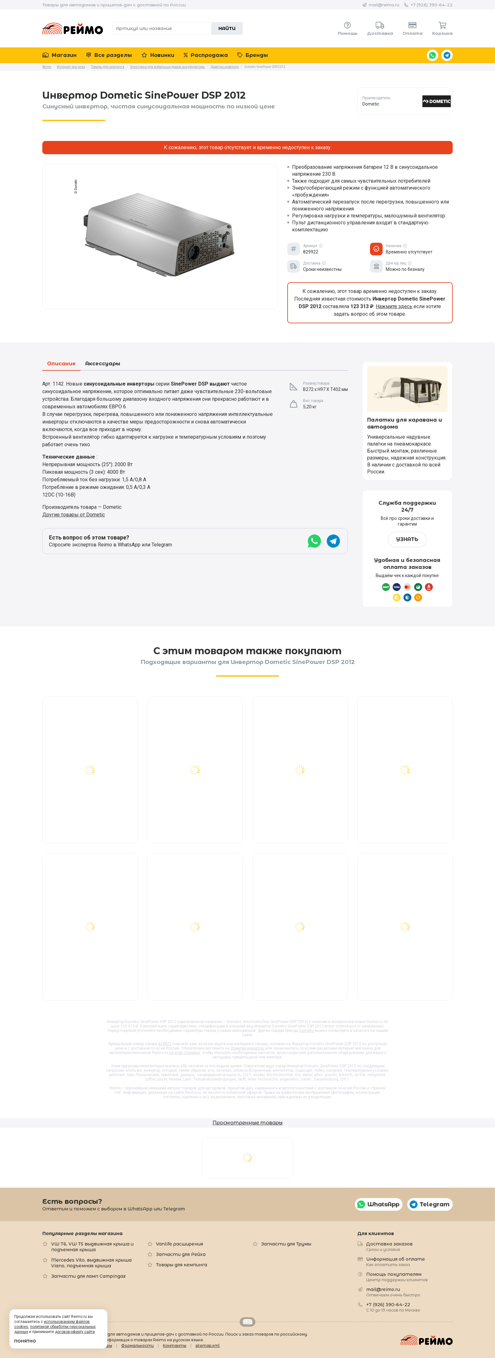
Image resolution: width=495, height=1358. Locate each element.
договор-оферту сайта (75, 1332)
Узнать (407, 539)
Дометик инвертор (247, 1048)
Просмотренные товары (247, 1123)
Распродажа (206, 55)
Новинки (157, 55)
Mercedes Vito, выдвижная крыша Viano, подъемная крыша (91, 1263)
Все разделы (109, 55)
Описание (61, 364)
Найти (227, 28)
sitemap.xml (207, 1345)
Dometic (306, 1030)
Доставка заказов (389, 1246)
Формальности (137, 1345)
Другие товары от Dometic (73, 515)
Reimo (72, 28)
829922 (164, 1044)
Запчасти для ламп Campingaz (88, 1276)
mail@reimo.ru (384, 4)
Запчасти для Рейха (181, 1254)
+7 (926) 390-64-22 (431, 4)
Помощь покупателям (397, 1276)
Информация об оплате (395, 1261)
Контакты (174, 1345)
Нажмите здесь (394, 306)
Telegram (447, 55)
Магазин (59, 55)
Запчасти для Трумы (286, 1244)
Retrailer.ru (247, 1322)
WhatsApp (432, 55)
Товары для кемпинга (181, 1265)
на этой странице (184, 1052)
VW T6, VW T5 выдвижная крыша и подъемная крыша (92, 1246)
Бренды (252, 55)
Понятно (25, 1341)
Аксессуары (102, 364)
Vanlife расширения (179, 1244)
